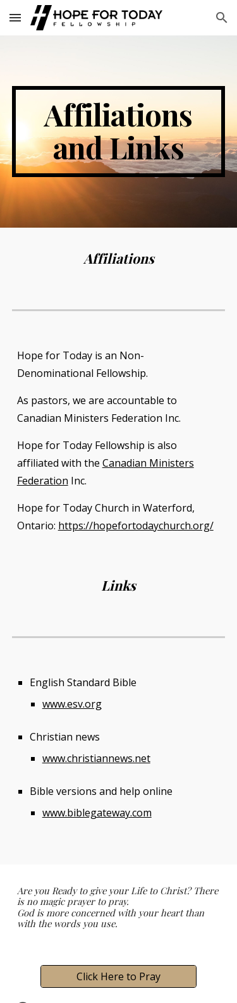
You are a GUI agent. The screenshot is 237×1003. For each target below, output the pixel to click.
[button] (15, 17)
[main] (119, 131)
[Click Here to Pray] (118, 976)
